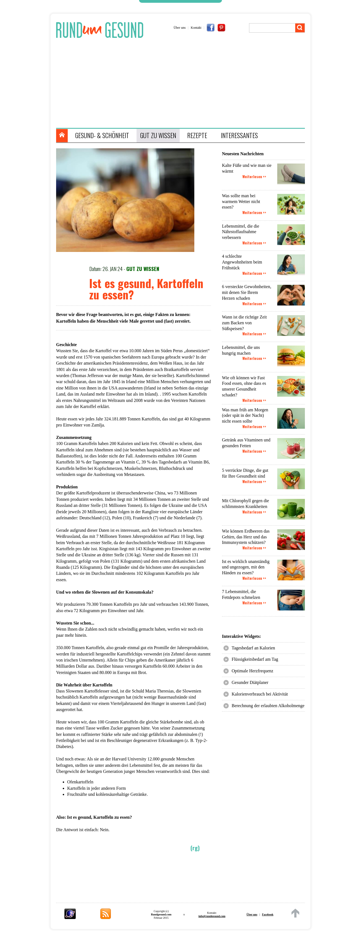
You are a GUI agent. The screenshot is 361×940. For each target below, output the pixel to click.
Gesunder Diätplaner (250, 682)
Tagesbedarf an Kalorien (253, 648)
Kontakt (196, 28)
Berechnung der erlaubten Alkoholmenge (268, 705)
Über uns (180, 28)
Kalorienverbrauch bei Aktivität (260, 694)
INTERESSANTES (239, 135)
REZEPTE (197, 135)
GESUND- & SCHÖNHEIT (102, 135)
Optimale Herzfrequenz (252, 670)
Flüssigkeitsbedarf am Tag (255, 659)
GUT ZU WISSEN (158, 135)
